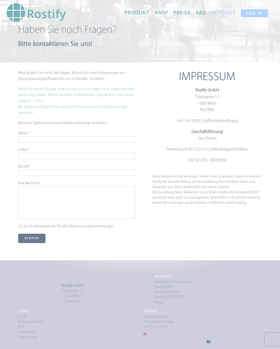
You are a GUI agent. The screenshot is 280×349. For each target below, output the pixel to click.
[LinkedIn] (208, 341)
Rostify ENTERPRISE (169, 297)
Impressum (26, 332)
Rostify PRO (163, 287)
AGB (21, 327)
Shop (22, 317)
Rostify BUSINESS (167, 292)
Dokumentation (30, 322)
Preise (159, 302)
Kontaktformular (156, 317)
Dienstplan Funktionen (172, 282)
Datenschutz (28, 337)
